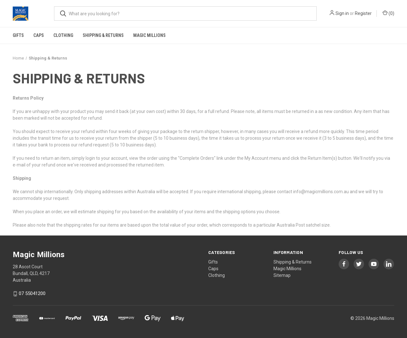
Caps (38, 35)
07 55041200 (32, 294)
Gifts (18, 35)
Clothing (63, 35)
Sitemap (282, 275)
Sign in (342, 13)
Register (363, 13)
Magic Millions (149, 35)
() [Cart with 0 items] (388, 13)
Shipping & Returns (103, 35)
